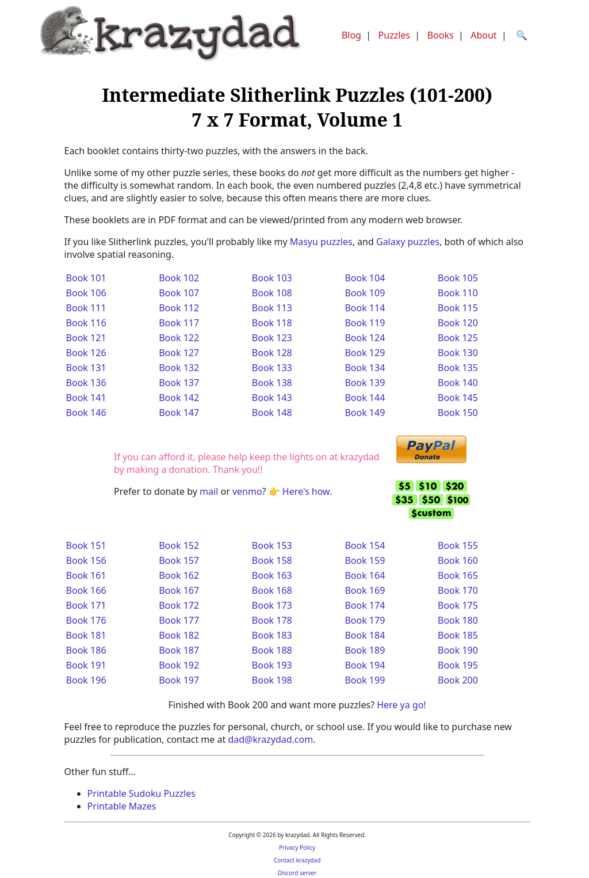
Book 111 (86, 307)
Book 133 (272, 367)
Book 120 (458, 322)
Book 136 (86, 382)
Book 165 (458, 575)
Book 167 (179, 590)
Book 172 (179, 605)
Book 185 (458, 635)
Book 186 (86, 650)
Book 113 (272, 307)
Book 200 (458, 680)
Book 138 (272, 382)
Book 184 (365, 635)
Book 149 (365, 412)
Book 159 (365, 560)
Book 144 (365, 397)
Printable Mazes (121, 806)
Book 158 (272, 560)
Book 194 (365, 665)
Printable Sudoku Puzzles (141, 793)
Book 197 (179, 680)
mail (209, 491)
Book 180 (458, 620)
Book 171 (86, 605)
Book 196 (86, 680)
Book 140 (458, 382)
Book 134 (365, 367)
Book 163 (272, 575)
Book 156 (86, 560)
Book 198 (272, 680)
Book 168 (272, 590)
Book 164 (365, 575)
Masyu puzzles (321, 241)
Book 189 (365, 650)
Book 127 (179, 352)
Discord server (297, 873)
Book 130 (458, 352)
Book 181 (86, 635)
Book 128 (272, 352)
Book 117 (179, 322)
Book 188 (272, 650)
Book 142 (179, 397)
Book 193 (272, 665)
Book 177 (179, 620)
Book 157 (179, 560)
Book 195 (458, 665)
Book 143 (272, 397)
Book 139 (365, 382)
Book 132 (179, 367)
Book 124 (365, 337)
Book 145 (458, 397)
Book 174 (365, 605)
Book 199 (365, 680)
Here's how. (307, 491)
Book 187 (179, 650)
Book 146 (86, 412)
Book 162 (179, 575)
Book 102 (179, 278)
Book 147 (179, 412)
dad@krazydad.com (270, 739)
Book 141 (86, 397)
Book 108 (272, 293)
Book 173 (272, 605)
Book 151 (86, 545)
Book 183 (272, 635)
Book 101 (86, 278)
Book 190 (458, 650)
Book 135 (458, 367)
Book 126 (86, 352)
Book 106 (86, 293)
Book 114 (365, 307)
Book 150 (458, 412)
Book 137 (179, 382)
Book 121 (86, 337)
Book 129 (365, 352)
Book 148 (272, 412)
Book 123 (272, 337)
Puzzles (394, 35)
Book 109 (365, 293)
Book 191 (86, 665)
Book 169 (365, 590)
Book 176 (86, 620)
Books (440, 35)
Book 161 (86, 575)
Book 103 (272, 278)
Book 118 (272, 322)
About (483, 35)
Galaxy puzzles (407, 241)
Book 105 (458, 278)
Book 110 (458, 293)
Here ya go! (401, 704)
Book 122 (179, 337)
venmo (247, 491)
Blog (351, 35)
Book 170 (458, 590)
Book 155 (458, 545)
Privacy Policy (297, 847)
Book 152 (179, 545)
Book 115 (458, 307)
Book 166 (86, 590)
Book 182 (179, 635)
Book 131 (86, 367)
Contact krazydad (297, 860)
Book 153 (272, 545)
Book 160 (458, 560)
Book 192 (179, 665)
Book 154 (365, 545)
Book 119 (365, 322)
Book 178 (272, 620)
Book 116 (86, 322)
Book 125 (458, 337)
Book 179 (365, 620)
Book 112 (179, 307)
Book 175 (458, 605)
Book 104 (365, 278)
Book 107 (179, 293)
